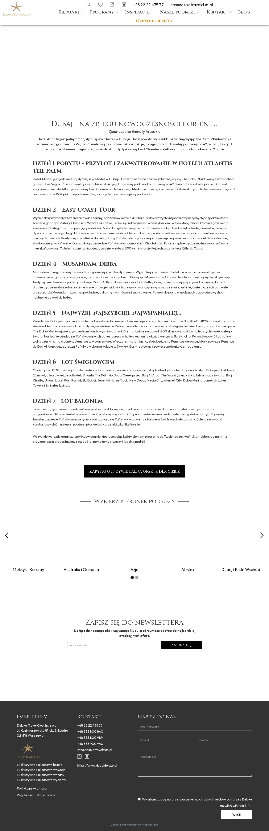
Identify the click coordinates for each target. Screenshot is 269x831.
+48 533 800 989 (90, 737)
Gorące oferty (154, 21)
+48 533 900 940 (90, 744)
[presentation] (134, 659)
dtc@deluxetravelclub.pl (191, 5)
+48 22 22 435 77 (148, 5)
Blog (244, 12)
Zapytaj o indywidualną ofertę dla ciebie (134, 471)
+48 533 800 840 (90, 731)
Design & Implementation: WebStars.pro (134, 824)
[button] (70, 13)
